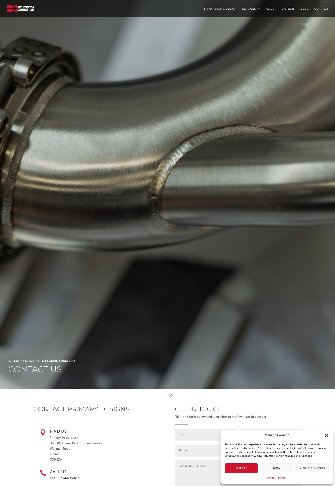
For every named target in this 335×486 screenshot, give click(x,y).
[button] (326, 435)
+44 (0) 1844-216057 (64, 478)
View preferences (312, 468)
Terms (281, 478)
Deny (276, 468)
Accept (241, 468)
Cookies (271, 478)
